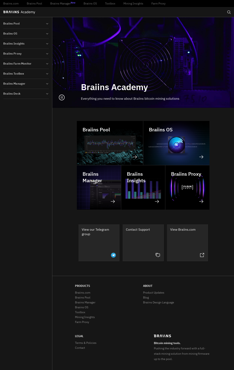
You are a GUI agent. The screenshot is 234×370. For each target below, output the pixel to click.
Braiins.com (11, 3)
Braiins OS (90, 3)
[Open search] (229, 12)
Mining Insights (133, 3)
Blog (146, 297)
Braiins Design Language (158, 302)
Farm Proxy (158, 3)
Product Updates (153, 292)
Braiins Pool (34, 3)
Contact (80, 348)
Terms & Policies (85, 343)
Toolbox (110, 3)
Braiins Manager (62, 3)
